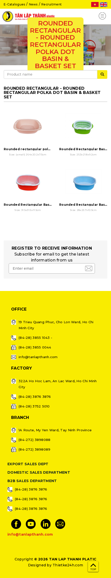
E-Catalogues (14, 4)
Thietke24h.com (68, 565)
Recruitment (51, 4)
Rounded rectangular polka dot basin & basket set (48, 149)
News (33, 4)
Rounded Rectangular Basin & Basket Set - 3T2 (44, 204)
